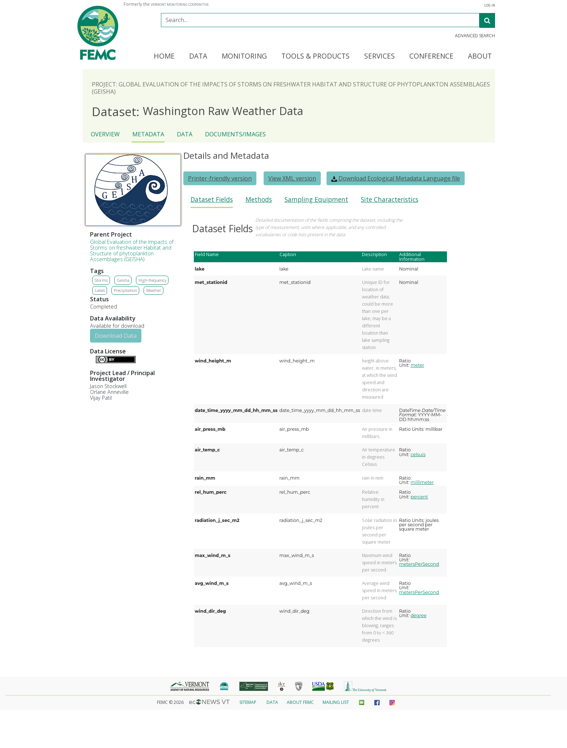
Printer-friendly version (220, 178)
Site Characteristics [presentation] (389, 199)
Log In (489, 5)
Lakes (100, 290)
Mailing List (336, 702)
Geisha (123, 280)
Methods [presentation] (259, 199)
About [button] (480, 56)
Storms (101, 280)
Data (184, 134)
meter (417, 365)
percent (419, 497)
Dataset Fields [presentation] (212, 199)
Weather (153, 290)
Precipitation (125, 290)
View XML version (292, 178)
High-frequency (152, 280)
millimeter (422, 482)
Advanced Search (475, 36)
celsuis (417, 454)
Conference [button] (431, 56)
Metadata (148, 134)
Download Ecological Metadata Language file (395, 178)
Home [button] (164, 56)
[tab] (212, 201)
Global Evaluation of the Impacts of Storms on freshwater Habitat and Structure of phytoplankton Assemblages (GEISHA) (132, 250)
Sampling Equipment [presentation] (316, 199)
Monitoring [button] (244, 56)
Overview (105, 134)
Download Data (116, 336)
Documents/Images (235, 134)
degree (418, 615)
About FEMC (300, 702)
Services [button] (379, 56)
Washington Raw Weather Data (197, 111)
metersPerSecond (419, 564)
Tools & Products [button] (315, 56)
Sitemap (247, 702)
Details (93, 359)
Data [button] (198, 56)
